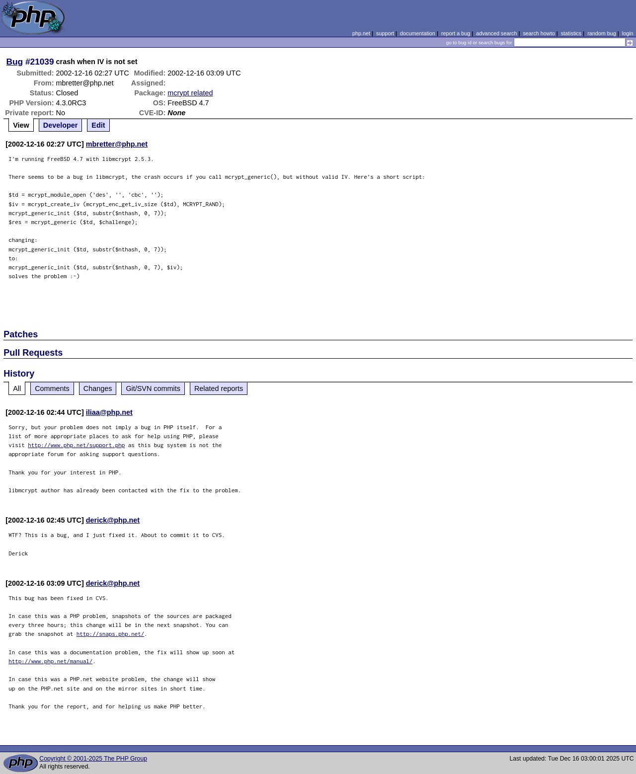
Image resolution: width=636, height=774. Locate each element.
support (385, 33)
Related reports (218, 388)
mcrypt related (190, 93)
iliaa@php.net (109, 412)
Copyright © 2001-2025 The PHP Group (93, 758)
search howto (539, 33)
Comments (52, 388)
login (628, 33)
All (17, 388)
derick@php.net (113, 520)
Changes (97, 388)
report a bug (455, 33)
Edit (98, 125)
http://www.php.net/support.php (76, 445)
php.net (361, 33)
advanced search (496, 33)
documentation (417, 33)
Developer (60, 125)
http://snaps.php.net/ (111, 633)
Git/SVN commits (153, 388)
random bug (601, 33)
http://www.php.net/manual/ (50, 661)
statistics (571, 33)
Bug (14, 62)
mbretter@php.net (117, 144)
